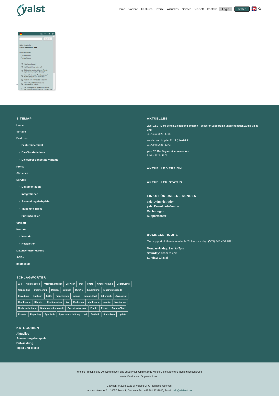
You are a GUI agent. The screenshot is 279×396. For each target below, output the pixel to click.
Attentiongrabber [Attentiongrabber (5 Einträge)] (53, 284)
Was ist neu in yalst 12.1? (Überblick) (168, 140)
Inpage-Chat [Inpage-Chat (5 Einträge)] (90, 296)
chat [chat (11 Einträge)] (81, 284)
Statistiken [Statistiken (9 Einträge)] (109, 314)
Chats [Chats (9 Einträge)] (90, 284)
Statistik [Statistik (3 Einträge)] (95, 314)
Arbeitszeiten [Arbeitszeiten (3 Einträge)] (33, 284)
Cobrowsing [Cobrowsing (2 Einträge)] (123, 284)
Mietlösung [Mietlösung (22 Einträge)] (94, 302)
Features (21, 138)
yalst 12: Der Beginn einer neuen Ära (168, 151)
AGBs (20, 257)
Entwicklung (24, 343)
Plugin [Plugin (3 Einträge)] (93, 308)
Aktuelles (22, 173)
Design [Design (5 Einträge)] (55, 290)
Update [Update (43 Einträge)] (122, 314)
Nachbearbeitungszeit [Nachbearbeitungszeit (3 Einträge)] (51, 308)
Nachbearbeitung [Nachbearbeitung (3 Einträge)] (27, 308)
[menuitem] (121, 9)
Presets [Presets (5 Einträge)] (22, 314)
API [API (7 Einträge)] (20, 284)
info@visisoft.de (182, 390)
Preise (20, 166)
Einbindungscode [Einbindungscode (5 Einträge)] (112, 290)
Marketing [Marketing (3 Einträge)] (78, 302)
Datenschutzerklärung (30, 250)
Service (21, 179)
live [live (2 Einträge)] (67, 302)
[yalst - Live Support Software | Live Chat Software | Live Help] (36, 9)
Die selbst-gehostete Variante (40, 159)
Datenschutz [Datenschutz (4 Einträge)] (40, 290)
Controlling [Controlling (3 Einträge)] (24, 290)
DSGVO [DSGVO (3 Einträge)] (79, 290)
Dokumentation (31, 186)
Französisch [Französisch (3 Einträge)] (62, 296)
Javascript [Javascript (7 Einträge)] (120, 296)
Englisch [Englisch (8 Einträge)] (37, 296)
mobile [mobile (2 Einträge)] (107, 302)
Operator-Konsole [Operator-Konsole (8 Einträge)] (77, 308)
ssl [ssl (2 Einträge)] (85, 314)
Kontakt (21, 229)
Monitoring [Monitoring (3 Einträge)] (120, 302)
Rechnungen (155, 211)
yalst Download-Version (163, 206)
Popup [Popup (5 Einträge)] (104, 308)
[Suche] (260, 9)
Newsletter (28, 243)
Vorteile (21, 131)
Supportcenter (156, 216)
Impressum (23, 263)
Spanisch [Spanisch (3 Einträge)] (50, 314)
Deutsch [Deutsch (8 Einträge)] (66, 290)
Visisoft (21, 222)
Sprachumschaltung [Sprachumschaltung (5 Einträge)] (69, 314)
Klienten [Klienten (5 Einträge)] (38, 302)
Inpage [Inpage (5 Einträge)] (76, 296)
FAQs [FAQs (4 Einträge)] (49, 296)
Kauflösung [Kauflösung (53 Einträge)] (24, 302)
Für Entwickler (31, 216)
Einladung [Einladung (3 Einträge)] (23, 296)
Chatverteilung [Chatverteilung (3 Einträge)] (105, 284)
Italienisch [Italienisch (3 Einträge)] (106, 296)
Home (20, 125)
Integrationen (30, 194)
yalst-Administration (160, 201)
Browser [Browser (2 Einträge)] (70, 284)
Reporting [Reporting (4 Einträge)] (35, 314)
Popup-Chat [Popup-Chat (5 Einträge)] (118, 308)
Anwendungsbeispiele (35, 201)
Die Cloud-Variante (33, 152)
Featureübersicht (32, 145)
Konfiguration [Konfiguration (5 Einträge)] (54, 302)
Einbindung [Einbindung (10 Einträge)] (93, 290)
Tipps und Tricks (32, 208)
